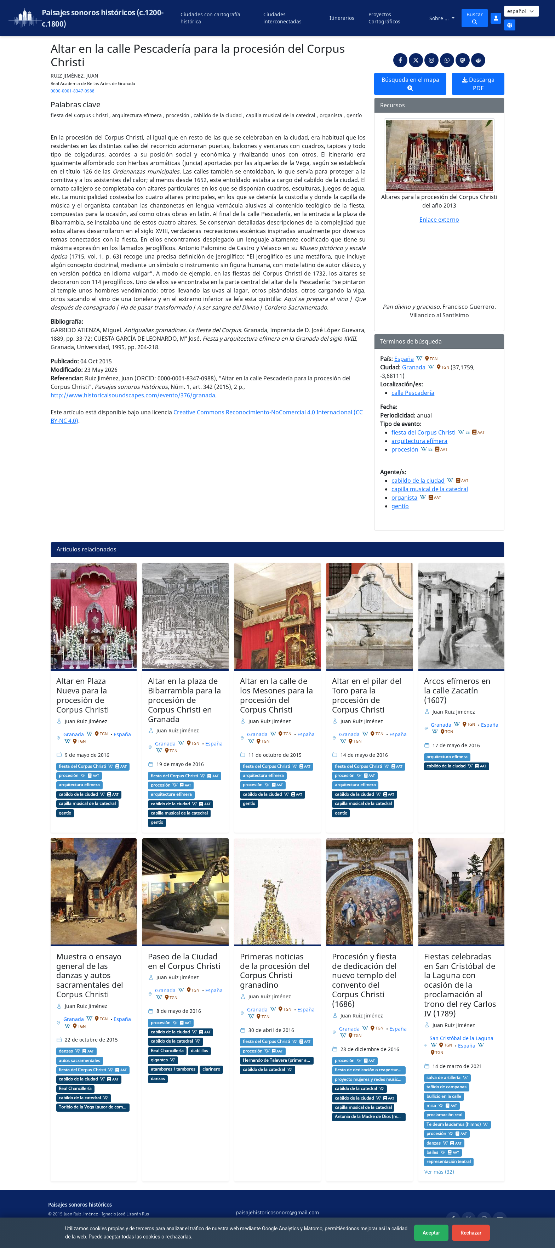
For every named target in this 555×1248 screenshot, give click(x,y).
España (404, 359)
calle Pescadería (412, 393)
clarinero (211, 1069)
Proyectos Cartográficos (384, 18)
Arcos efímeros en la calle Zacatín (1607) (457, 690)
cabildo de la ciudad (418, 480)
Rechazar (470, 1233)
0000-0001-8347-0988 (73, 91)
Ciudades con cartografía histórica (210, 18)
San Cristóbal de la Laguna (461, 1038)
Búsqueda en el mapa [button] (410, 83)
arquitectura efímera (419, 441)
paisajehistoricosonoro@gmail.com (277, 1212)
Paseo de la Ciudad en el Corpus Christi (184, 961)
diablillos (199, 1051)
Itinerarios (342, 18)
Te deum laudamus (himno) (454, 1124)
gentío (400, 506)
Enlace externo (439, 219)
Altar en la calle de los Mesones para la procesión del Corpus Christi (276, 695)
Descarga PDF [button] (478, 84)
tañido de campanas (447, 1087)
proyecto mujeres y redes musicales (369, 1079)
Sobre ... (439, 18)
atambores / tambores (173, 1069)
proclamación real (444, 1115)
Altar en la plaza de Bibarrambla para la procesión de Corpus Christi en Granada (184, 700)
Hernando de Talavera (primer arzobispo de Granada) (277, 1060)
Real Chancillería (75, 1089)
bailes (432, 1152)
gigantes (159, 1060)
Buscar (475, 17)
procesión (404, 449)
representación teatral (449, 1161)
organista (404, 497)
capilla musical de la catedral (429, 489)
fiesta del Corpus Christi (423, 432)
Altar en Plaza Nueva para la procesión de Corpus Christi (82, 695)
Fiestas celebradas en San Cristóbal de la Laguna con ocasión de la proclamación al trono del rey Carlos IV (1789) (460, 985)
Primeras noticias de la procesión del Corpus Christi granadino (275, 971)
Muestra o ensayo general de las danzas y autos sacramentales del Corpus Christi (89, 975)
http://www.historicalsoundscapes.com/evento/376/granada (133, 395)
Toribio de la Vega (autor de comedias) (93, 1107)
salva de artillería (443, 1078)
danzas (66, 1051)
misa (431, 1106)
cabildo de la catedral (80, 1098)
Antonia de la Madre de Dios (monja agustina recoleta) (369, 1116)
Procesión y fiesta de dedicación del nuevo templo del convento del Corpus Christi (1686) (364, 980)
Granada (413, 367)
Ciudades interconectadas (282, 18)
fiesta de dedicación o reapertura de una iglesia (369, 1070)
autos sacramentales (79, 1061)
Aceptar (431, 1233)
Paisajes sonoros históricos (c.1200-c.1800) (103, 18)
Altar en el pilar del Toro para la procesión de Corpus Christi (366, 695)
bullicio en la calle (444, 1096)
